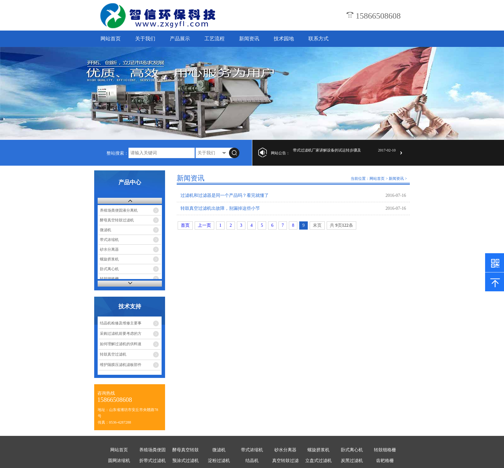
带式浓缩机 (109, 239)
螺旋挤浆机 (109, 259)
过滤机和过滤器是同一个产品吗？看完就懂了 (224, 195)
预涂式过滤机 (185, 460)
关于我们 (145, 38)
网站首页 (110, 38)
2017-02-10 (387, 153)
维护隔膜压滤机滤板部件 (120, 364)
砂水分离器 (109, 249)
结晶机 (252, 460)
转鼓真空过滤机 (113, 354)
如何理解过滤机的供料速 (120, 344)
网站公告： (280, 153)
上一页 (204, 225)
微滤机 (105, 230)
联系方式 (318, 38)
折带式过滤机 (152, 460)
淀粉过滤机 (219, 460)
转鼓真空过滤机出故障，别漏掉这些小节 (220, 208)
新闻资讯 (249, 38)
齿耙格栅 (385, 460)
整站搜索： (117, 153)
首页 (185, 225)
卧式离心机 (109, 269)
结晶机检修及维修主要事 (120, 323)
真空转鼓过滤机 (285, 461)
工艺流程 (214, 38)
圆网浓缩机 (119, 460)
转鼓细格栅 (109, 279)
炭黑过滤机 (352, 460)
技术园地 (284, 38)
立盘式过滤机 (318, 460)
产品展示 (180, 38)
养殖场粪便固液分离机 (119, 210)
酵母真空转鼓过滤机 (117, 220)
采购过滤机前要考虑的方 (120, 333)
